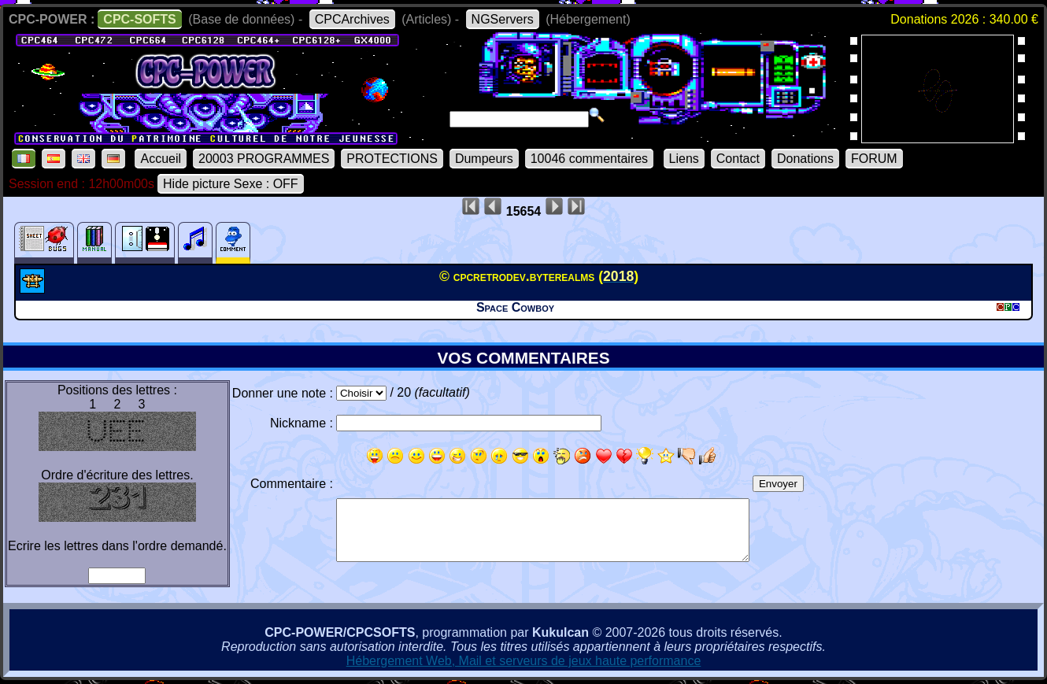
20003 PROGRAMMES (263, 158)
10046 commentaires (589, 158)
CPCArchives (352, 19)
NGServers (503, 19)
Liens (684, 158)
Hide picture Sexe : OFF (230, 183)
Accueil (160, 158)
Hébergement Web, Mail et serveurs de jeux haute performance (523, 660)
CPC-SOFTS (139, 19)
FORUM (874, 158)
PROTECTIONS (392, 158)
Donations (805, 158)
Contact (738, 158)
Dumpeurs (484, 158)
